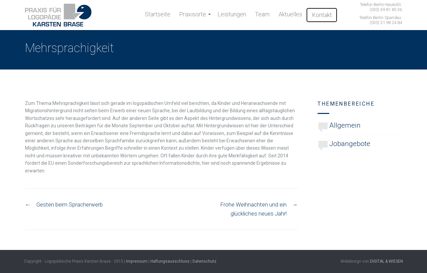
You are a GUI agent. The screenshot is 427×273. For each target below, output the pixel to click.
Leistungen (232, 14)
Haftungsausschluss (169, 261)
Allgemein (345, 125)
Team (262, 14)
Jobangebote (349, 144)
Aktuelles (290, 14)
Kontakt (322, 14)
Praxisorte (192, 14)
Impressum (136, 261)
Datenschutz (204, 261)
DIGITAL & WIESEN (386, 261)
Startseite (157, 14)
